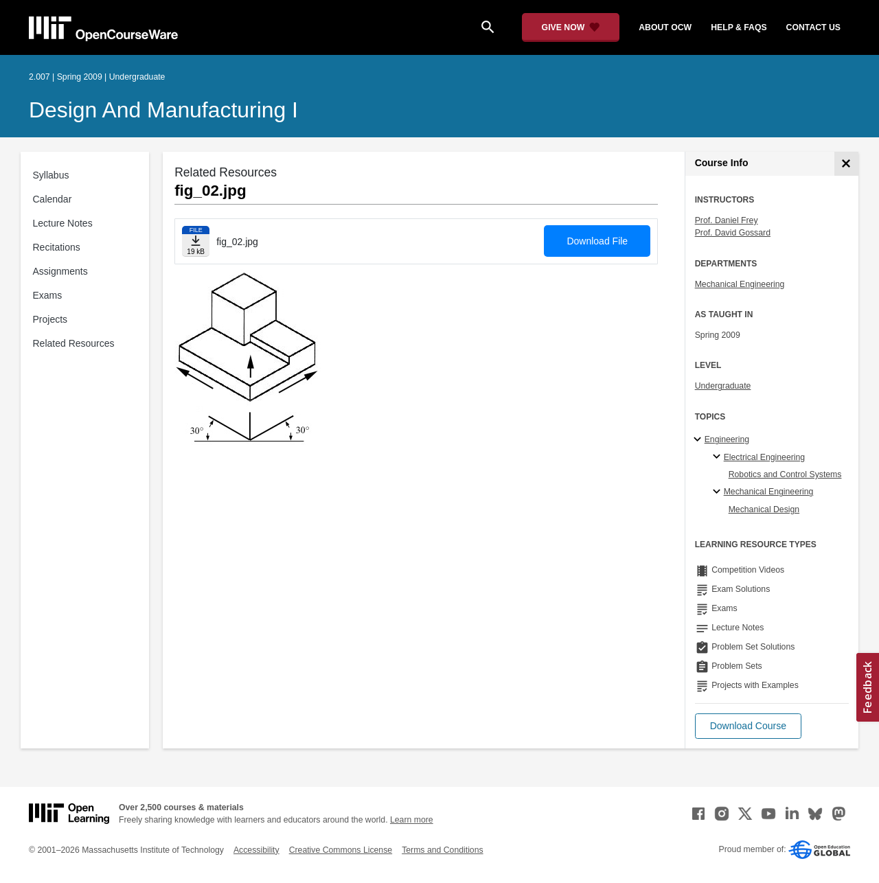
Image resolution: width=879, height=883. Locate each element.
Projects (50, 319)
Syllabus (51, 175)
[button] (748, 726)
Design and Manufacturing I (163, 110)
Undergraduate (723, 386)
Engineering (727, 439)
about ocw (665, 27)
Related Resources (74, 343)
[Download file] (195, 241)
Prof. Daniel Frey (726, 220)
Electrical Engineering (764, 457)
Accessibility (256, 850)
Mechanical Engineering (740, 284)
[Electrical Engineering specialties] (718, 457)
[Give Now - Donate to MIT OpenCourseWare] (571, 27)
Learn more (411, 820)
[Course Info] (846, 164)
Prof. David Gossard (732, 233)
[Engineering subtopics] (699, 440)
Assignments (60, 271)
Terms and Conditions (442, 850)
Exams (47, 295)
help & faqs (738, 27)
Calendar (52, 199)
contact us (813, 27)
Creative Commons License (340, 850)
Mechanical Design (764, 509)
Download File (597, 241)
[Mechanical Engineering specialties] (718, 492)
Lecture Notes (63, 223)
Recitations (56, 247)
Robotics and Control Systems (785, 474)
